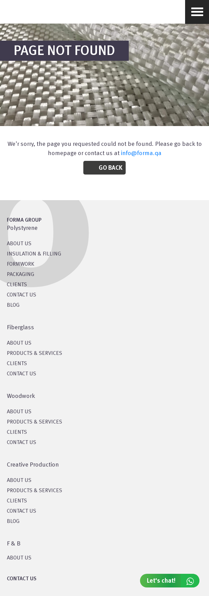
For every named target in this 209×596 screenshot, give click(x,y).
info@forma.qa (141, 153)
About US (19, 244)
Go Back (110, 168)
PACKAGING (20, 274)
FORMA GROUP (24, 220)
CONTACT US (21, 295)
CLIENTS (17, 285)
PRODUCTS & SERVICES (34, 353)
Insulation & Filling (34, 254)
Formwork (20, 264)
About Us (19, 343)
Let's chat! (173, 580)
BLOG (13, 305)
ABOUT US (19, 558)
